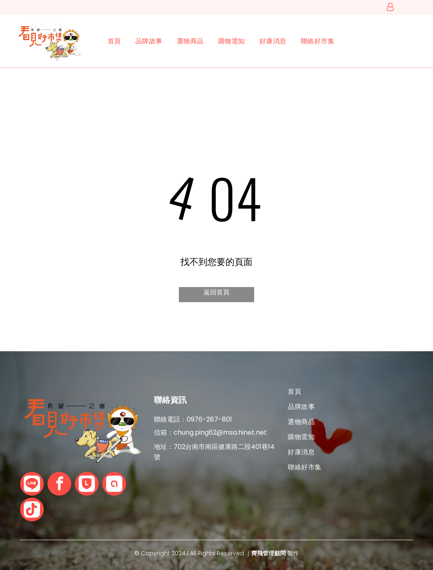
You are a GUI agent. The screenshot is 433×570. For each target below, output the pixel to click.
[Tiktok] (32, 510)
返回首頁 (216, 292)
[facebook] (59, 485)
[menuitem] (107, 41)
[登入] (390, 7)
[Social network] (32, 485)
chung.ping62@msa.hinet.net (220, 432)
